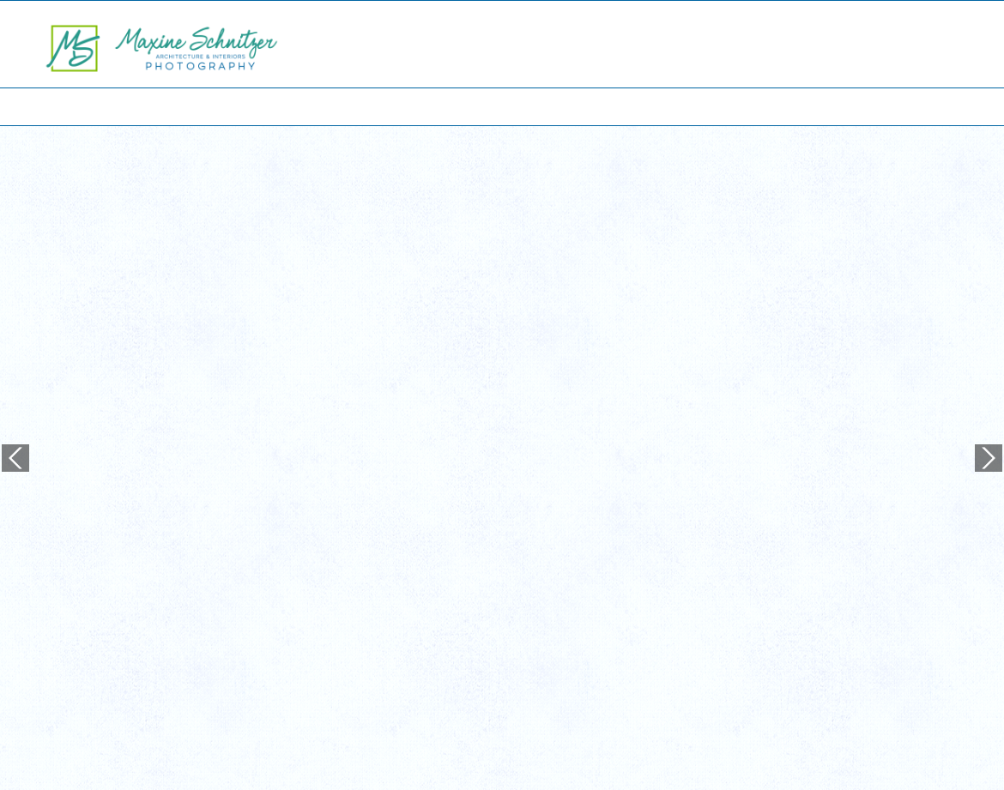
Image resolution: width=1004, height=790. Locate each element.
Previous (15, 377)
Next (988, 377)
